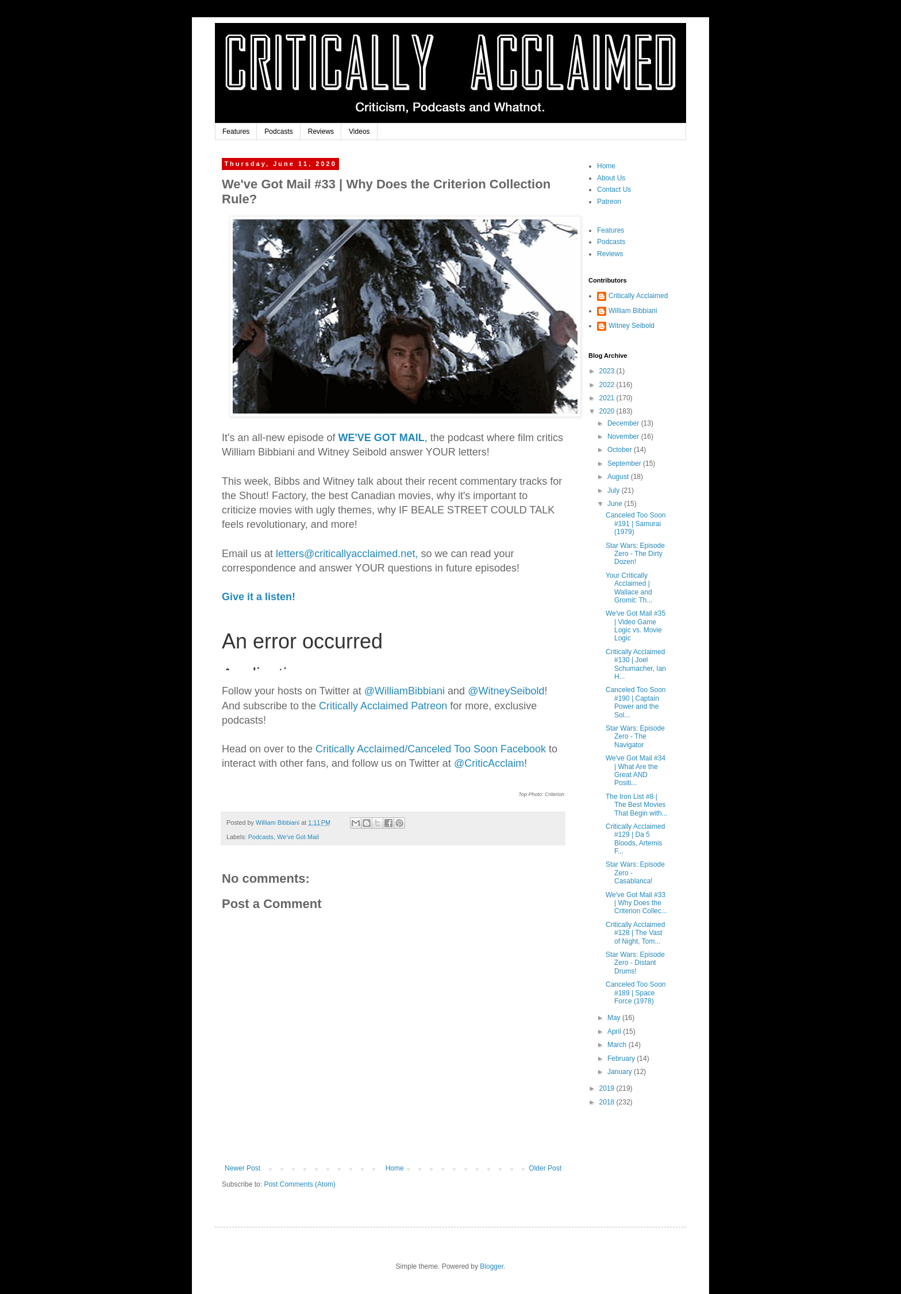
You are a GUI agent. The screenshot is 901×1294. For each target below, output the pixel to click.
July (614, 490)
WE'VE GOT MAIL (381, 437)
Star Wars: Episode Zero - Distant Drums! (635, 963)
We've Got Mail (298, 836)
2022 (608, 385)
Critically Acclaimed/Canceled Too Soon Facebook (430, 749)
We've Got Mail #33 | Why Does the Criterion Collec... (636, 903)
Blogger (491, 1266)
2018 (608, 1102)
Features (235, 132)
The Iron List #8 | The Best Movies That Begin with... (637, 805)
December (624, 423)
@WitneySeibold (506, 691)
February (622, 1058)
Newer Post (242, 1168)
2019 (608, 1088)
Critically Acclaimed (638, 296)
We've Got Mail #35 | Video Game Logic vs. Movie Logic (635, 625)
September (625, 463)
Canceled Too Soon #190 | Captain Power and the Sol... (636, 702)
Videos (359, 132)
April (615, 1032)
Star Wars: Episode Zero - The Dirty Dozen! (635, 554)
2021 (608, 398)
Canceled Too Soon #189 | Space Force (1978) (636, 992)
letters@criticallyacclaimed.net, (347, 553)
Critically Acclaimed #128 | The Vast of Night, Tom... (635, 933)
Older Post (545, 1168)
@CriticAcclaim (489, 763)
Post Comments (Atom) (300, 1184)
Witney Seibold (631, 326)
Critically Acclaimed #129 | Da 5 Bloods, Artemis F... (635, 838)
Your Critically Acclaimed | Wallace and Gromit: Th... (629, 587)
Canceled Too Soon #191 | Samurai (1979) (636, 523)
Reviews (321, 132)
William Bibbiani (633, 311)
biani (404, 691)
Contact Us (614, 190)
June (615, 504)
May (614, 1018)
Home (395, 1168)
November (624, 436)
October (620, 450)
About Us (611, 178)
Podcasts (278, 132)
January (620, 1072)
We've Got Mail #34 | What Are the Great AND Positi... (635, 770)
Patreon (609, 202)
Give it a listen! (258, 596)
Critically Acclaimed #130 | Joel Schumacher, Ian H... (636, 664)
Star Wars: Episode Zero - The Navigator (635, 736)
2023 (608, 371)
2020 (608, 411)
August (619, 477)
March (618, 1045)
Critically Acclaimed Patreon (383, 706)
